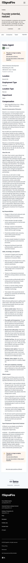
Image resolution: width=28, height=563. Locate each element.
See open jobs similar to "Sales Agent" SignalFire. (15, 59)
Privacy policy (10, 485)
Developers (4, 519)
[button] (24, 2)
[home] (8, 2)
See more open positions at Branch (14, 469)
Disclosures (4, 549)
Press (3, 515)
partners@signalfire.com (7, 507)
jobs (2, 34)
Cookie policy (16, 485)
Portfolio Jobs (5, 522)
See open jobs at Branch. (12, 56)
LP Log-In (4, 530)
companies (9, 34)
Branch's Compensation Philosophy (11, 109)
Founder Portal (5, 526)
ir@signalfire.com (5, 512)
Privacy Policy (5, 546)
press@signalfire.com (6, 502)
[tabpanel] (14, 279)
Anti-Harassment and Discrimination (9, 553)
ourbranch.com (10, 403)
